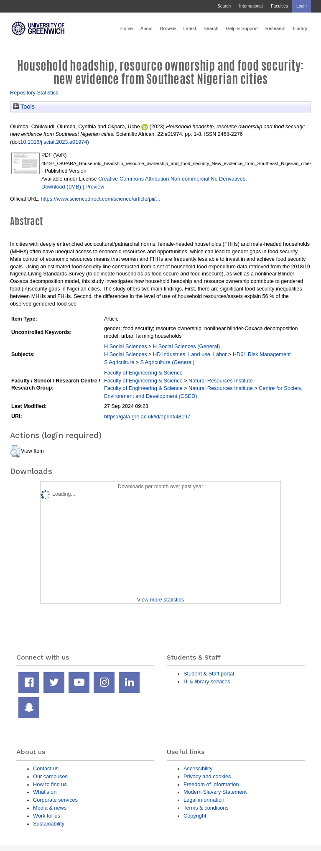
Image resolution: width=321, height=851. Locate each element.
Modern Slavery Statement (215, 792)
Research (275, 28)
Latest (189, 28)
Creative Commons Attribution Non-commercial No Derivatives (171, 179)
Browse (168, 28)
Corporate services (55, 800)
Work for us (46, 816)
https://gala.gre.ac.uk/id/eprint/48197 (147, 416)
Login (301, 6)
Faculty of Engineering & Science (143, 372)
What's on (44, 792)
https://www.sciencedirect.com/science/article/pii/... (100, 199)
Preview (94, 186)
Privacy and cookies (207, 776)
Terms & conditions (206, 808)
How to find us (50, 784)
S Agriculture (119, 362)
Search (224, 6)
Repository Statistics (34, 92)
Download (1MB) (61, 186)
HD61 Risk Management (262, 354)
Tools (24, 106)
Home (126, 28)
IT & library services (206, 681)
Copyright (194, 816)
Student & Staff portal (208, 673)
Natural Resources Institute (221, 380)
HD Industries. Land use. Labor (190, 354)
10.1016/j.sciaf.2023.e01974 (53, 142)
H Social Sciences (125, 346)
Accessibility (197, 768)
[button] (15, 451)
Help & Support (242, 28)
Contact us (46, 768)
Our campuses (50, 776)
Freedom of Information (211, 784)
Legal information (203, 800)
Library (300, 28)
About (146, 28)
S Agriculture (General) (167, 362)
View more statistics (160, 599)
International (250, 6)
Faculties (279, 6)
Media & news (49, 808)
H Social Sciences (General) (186, 346)
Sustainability (48, 823)
